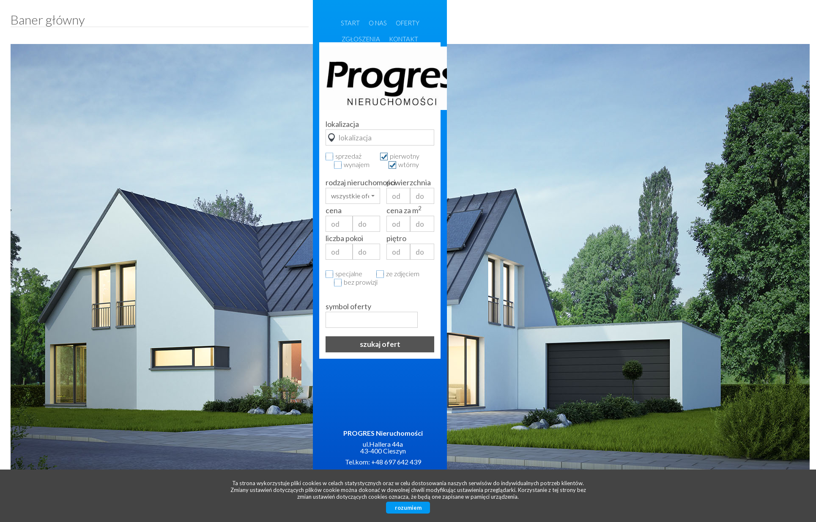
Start (350, 23)
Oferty (407, 23)
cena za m (404, 210)
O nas (378, 23)
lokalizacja (342, 124)
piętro (396, 238)
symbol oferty (348, 306)
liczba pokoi (344, 238)
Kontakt (403, 39)
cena (334, 210)
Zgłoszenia (361, 39)
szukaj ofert (380, 344)
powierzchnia (408, 182)
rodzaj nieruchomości (353, 182)
